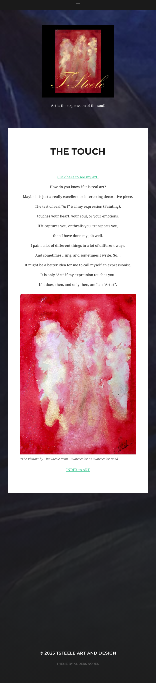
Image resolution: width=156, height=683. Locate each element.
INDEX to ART (78, 470)
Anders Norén (86, 663)
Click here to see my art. (77, 177)
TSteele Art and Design (86, 653)
